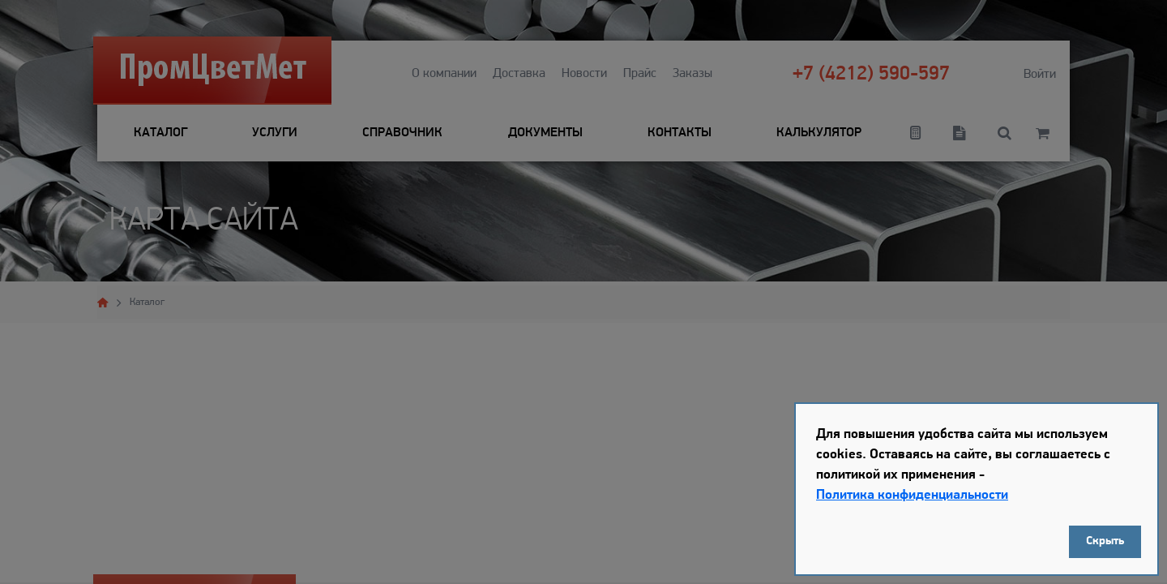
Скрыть (1105, 541)
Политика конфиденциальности (912, 495)
